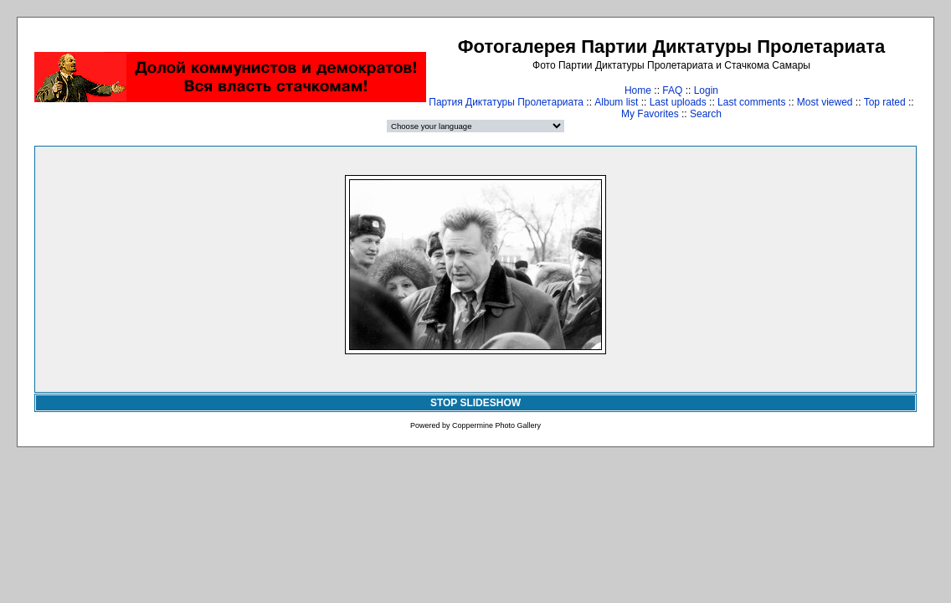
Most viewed (825, 102)
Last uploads (678, 102)
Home (638, 90)
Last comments (751, 102)
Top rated (885, 102)
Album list (616, 102)
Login (706, 90)
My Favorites (650, 114)
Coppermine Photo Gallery (496, 425)
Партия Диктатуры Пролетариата (506, 102)
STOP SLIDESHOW (475, 403)
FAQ (672, 90)
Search (706, 114)
